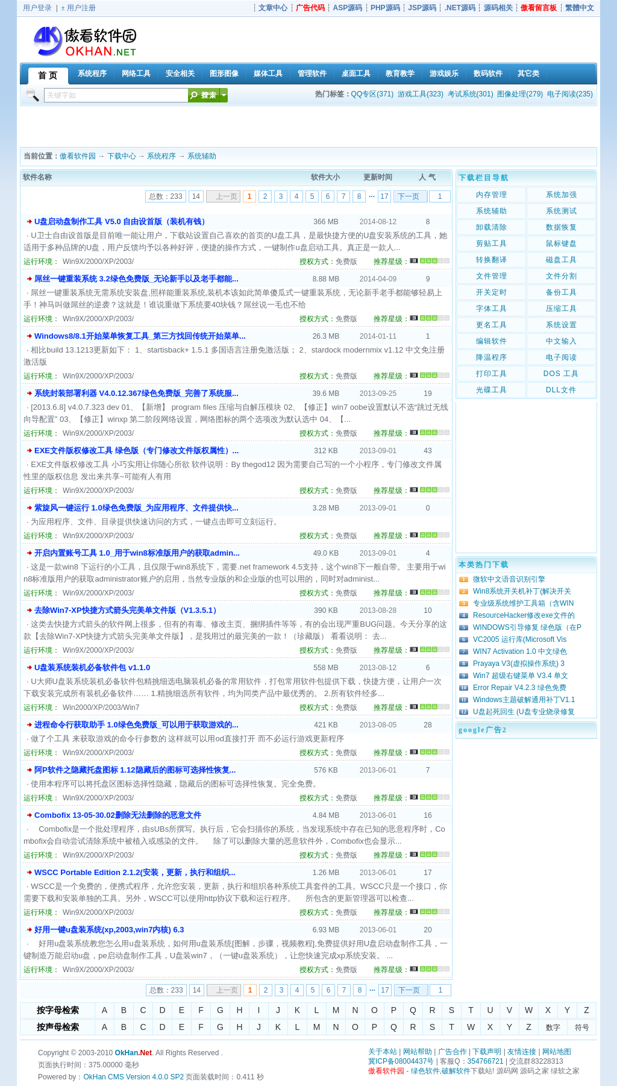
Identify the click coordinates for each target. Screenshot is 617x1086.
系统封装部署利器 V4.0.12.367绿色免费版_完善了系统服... (136, 393)
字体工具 (491, 308)
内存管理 (491, 194)
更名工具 (491, 325)
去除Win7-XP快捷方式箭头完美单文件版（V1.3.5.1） (127, 610)
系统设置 (561, 325)
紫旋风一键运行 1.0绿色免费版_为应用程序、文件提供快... (136, 507)
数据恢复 (561, 227)
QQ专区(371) (372, 94)
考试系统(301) (470, 94)
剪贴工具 (491, 243)
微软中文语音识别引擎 (509, 579)
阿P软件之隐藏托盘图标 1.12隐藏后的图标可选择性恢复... (135, 769)
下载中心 (121, 156)
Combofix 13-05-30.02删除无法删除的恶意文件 (117, 815)
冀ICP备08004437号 (401, 1061)
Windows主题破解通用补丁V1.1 (524, 699)
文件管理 (491, 276)
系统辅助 (201, 156)
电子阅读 (561, 357)
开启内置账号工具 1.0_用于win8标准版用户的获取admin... (137, 552)
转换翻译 (491, 260)
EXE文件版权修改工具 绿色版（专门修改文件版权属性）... (136, 450)
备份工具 (561, 292)
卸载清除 (491, 227)
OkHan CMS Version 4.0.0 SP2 (133, 1077)
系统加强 (561, 194)
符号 (582, 1027)
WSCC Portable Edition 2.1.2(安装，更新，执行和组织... (135, 872)
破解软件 (456, 1071)
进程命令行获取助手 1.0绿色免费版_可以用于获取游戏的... (136, 724)
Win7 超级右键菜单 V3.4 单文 (520, 675)
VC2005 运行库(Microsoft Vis (519, 639)
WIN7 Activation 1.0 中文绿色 (520, 651)
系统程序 (161, 156)
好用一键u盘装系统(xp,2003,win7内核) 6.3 (109, 929)
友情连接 (521, 1051)
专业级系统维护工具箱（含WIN (523, 603)
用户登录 (37, 8)
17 (384, 196)
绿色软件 (425, 1071)
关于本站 (382, 1051)
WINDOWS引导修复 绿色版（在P (527, 627)
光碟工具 (491, 390)
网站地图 (556, 1051)
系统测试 (561, 211)
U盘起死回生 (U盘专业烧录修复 (524, 712)
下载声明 (486, 1051)
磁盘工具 (561, 260)
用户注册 (81, 8)
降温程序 (491, 357)
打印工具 (491, 373)
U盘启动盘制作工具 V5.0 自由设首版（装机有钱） (121, 221)
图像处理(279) (520, 94)
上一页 (226, 196)
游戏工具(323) (420, 94)
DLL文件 (561, 390)
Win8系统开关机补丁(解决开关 (522, 591)
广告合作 (452, 1051)
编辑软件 (491, 341)
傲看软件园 (78, 156)
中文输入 (561, 341)
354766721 (486, 1061)
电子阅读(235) (570, 94)
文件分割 (561, 276)
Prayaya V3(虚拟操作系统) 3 (519, 663)
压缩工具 (561, 308)
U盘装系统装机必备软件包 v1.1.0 (92, 667)
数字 (553, 1027)
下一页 (408, 196)
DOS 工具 (561, 373)
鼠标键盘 (561, 243)
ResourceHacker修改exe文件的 (524, 615)
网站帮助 (417, 1051)
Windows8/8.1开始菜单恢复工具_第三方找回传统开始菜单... (140, 336)
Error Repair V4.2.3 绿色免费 (519, 687)
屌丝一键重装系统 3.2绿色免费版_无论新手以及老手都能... (136, 278)
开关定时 (491, 292)
